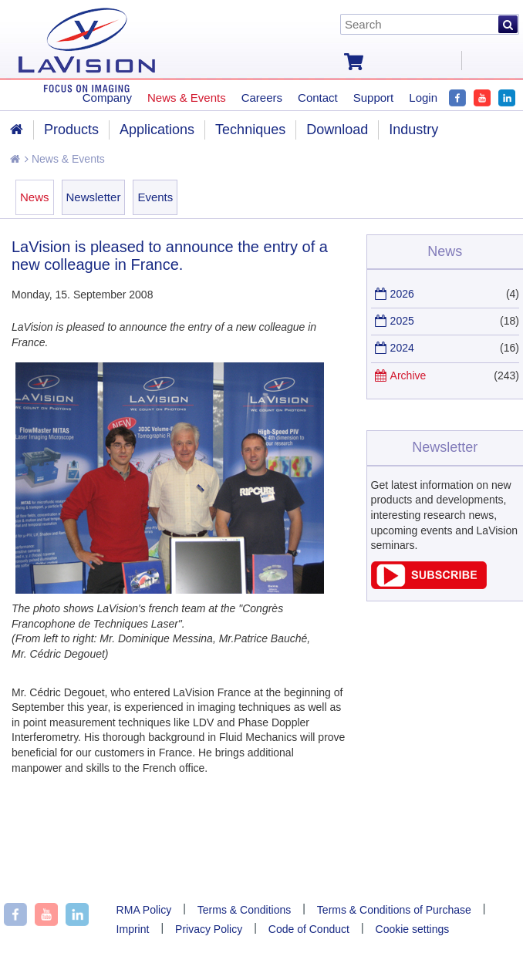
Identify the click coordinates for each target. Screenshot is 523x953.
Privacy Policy (208, 929)
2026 (402, 294)
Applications (157, 129)
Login (423, 97)
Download (337, 129)
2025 (402, 321)
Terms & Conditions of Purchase (394, 910)
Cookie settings (413, 929)
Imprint (133, 929)
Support (373, 97)
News (34, 197)
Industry (413, 129)
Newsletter (93, 197)
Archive (408, 375)
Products (71, 129)
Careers (261, 97)
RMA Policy (144, 910)
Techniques (250, 129)
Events (155, 197)
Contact (318, 97)
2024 (402, 348)
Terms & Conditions (244, 910)
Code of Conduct (308, 929)
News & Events (65, 159)
